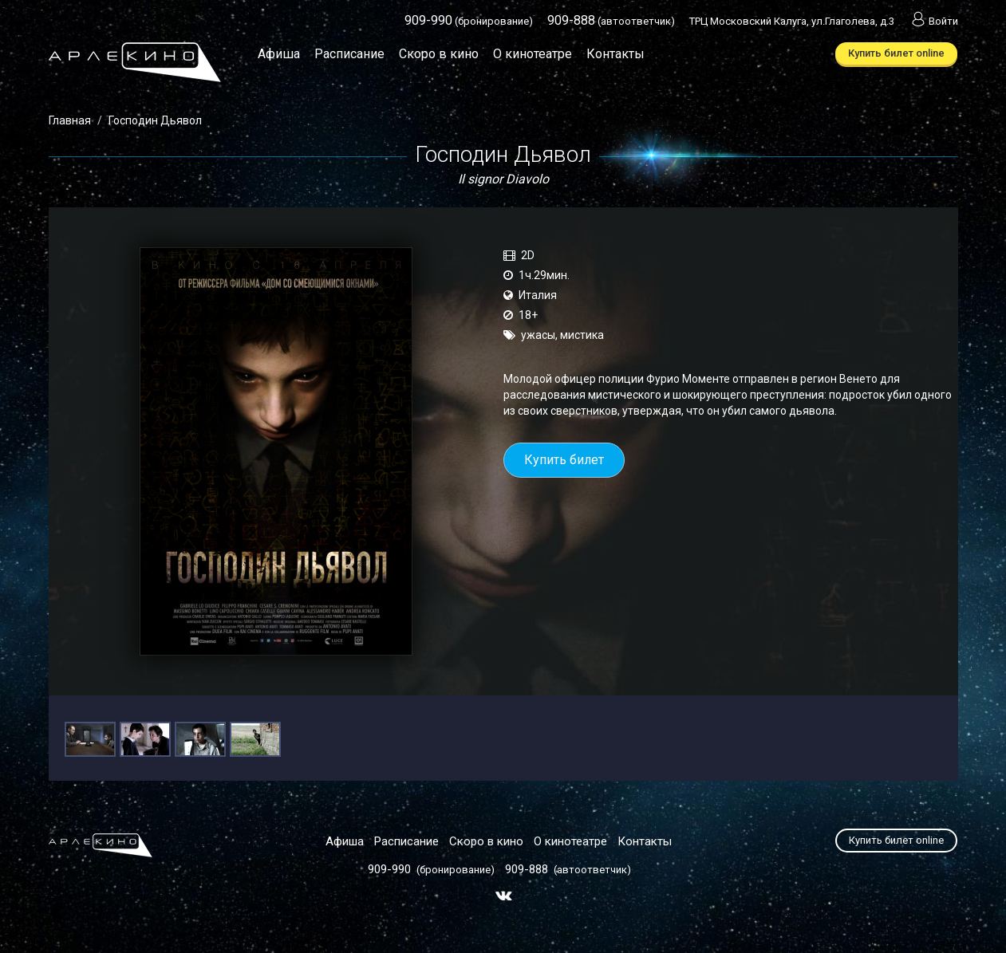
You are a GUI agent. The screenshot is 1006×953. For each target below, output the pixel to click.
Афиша (279, 53)
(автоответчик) (611, 21)
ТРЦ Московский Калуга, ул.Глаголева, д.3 (791, 21)
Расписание (349, 53)
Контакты (615, 53)
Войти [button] (933, 21)
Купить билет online (896, 53)
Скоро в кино (439, 53)
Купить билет (564, 459)
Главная (70, 120)
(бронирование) (468, 21)
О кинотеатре (532, 53)
